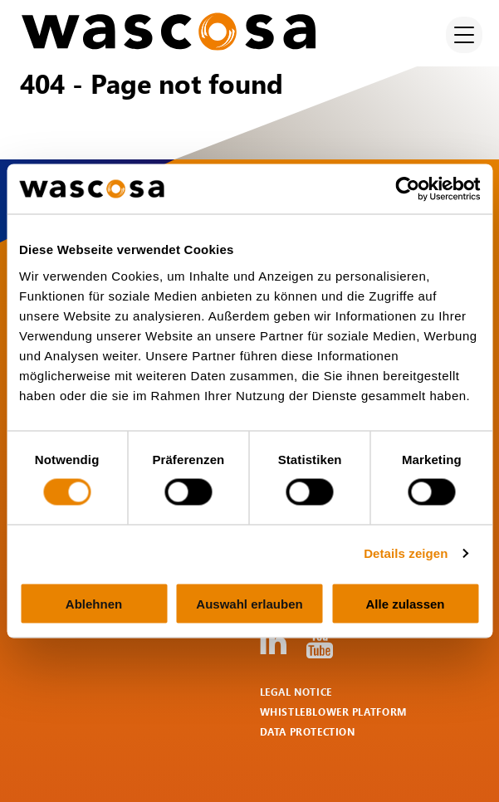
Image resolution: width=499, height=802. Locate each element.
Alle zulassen (404, 603)
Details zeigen (406, 553)
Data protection (307, 732)
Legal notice (296, 692)
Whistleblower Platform (333, 712)
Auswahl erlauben (249, 603)
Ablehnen (94, 603)
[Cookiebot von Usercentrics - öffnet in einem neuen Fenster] (407, 189)
